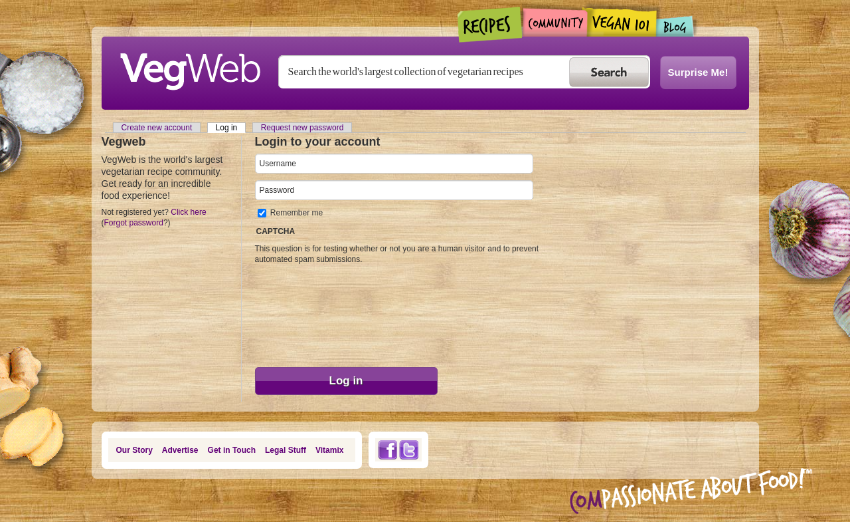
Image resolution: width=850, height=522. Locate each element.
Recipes (490, 25)
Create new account (157, 127)
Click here (188, 212)
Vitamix (329, 450)
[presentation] (309, 312)
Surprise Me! (698, 72)
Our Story (134, 450)
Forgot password (133, 222)
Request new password (302, 127)
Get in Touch (232, 450)
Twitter (409, 450)
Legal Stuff (285, 450)
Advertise (180, 450)
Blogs (675, 26)
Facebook (387, 450)
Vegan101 (622, 22)
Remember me (296, 212)
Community (555, 22)
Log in (231, 127)
